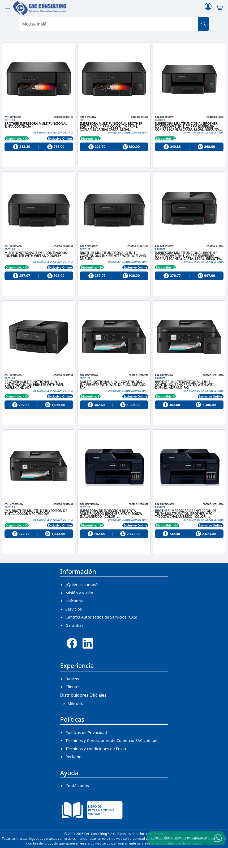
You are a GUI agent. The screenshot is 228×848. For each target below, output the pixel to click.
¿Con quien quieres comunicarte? (180, 837)
